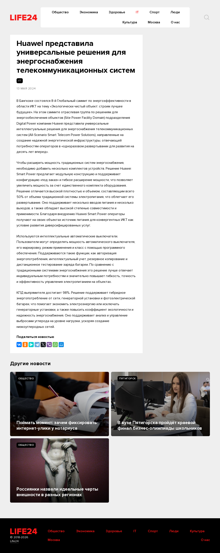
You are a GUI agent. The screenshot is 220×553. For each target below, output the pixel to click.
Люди (175, 12)
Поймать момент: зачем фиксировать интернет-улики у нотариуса (57, 425)
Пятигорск (127, 378)
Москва (154, 22)
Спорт (155, 12)
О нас (175, 22)
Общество (60, 12)
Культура (129, 22)
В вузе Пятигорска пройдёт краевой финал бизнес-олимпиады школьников (160, 425)
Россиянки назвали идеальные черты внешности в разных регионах (57, 492)
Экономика (88, 12)
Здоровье (117, 12)
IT (137, 12)
